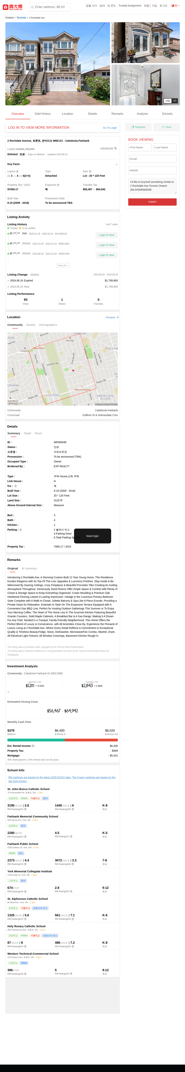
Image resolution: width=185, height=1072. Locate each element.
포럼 (146, 5)
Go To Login (110, 127)
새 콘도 (111, 5)
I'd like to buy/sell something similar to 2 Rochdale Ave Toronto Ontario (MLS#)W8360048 (152, 186)
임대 (102, 5)
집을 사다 (91, 5)
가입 (154, 5)
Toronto (21, 17)
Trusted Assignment (129, 5)
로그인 (163, 5)
